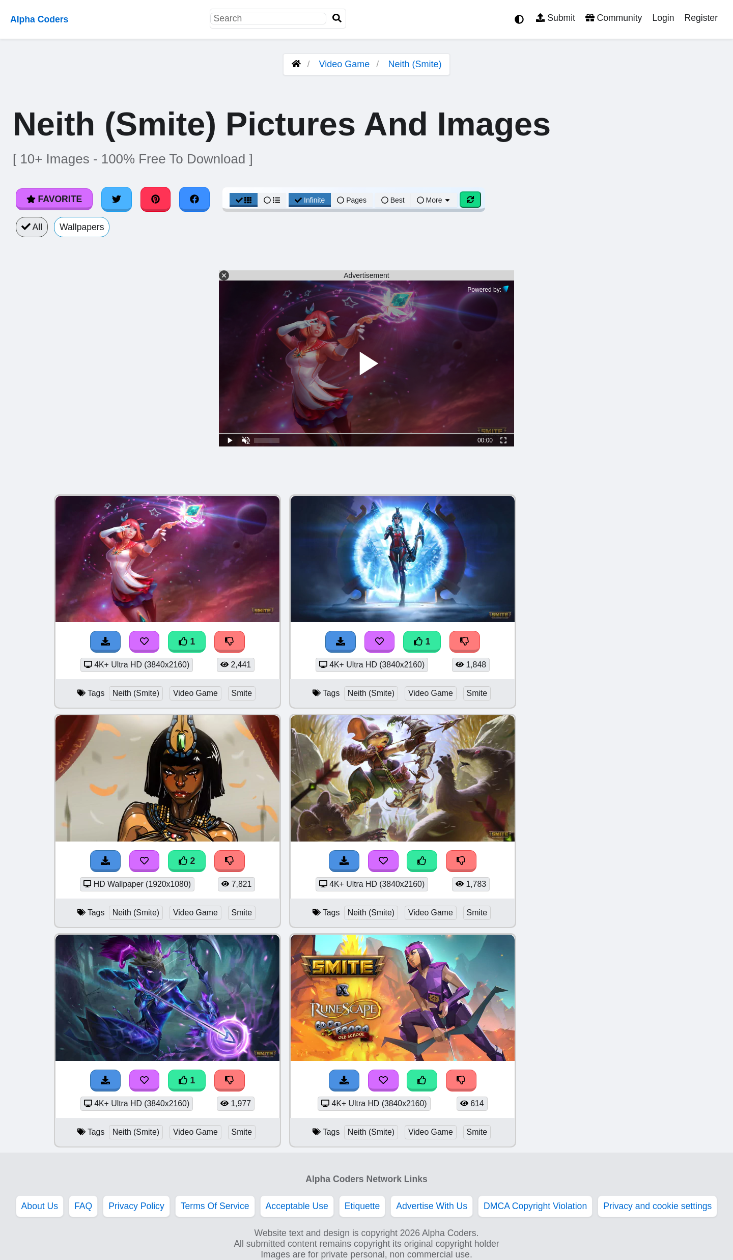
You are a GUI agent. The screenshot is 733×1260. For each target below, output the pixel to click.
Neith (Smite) (414, 64)
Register (701, 18)
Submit (555, 18)
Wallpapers (82, 227)
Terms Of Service (215, 1206)
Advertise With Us (431, 1206)
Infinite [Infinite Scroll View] (310, 200)
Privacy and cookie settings (657, 1206)
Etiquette (362, 1206)
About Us (39, 1206)
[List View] (272, 200)
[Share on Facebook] (194, 199)
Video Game (344, 64)
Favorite (54, 199)
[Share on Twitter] (116, 199)
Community (613, 18)
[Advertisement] (656, 647)
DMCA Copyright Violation (535, 1206)
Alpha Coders (39, 19)
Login (663, 18)
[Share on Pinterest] (155, 199)
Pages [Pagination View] (351, 200)
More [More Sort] (434, 200)
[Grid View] (244, 200)
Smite (242, 693)
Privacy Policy (136, 1206)
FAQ (83, 1206)
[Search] (337, 18)
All (31, 227)
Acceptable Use (297, 1206)
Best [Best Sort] (393, 200)
